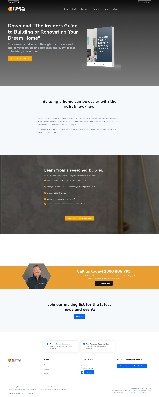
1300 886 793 (117, 271)
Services (84, 9)
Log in (10, 366)
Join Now (79, 317)
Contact (114, 9)
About (73, 9)
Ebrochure (89, 372)
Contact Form (87, 365)
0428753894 (145, 2)
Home (65, 9)
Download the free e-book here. (80, 218)
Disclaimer (29, 393)
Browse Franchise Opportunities (132, 366)
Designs (96, 9)
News (106, 9)
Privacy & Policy (19, 393)
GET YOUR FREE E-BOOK (19, 58)
